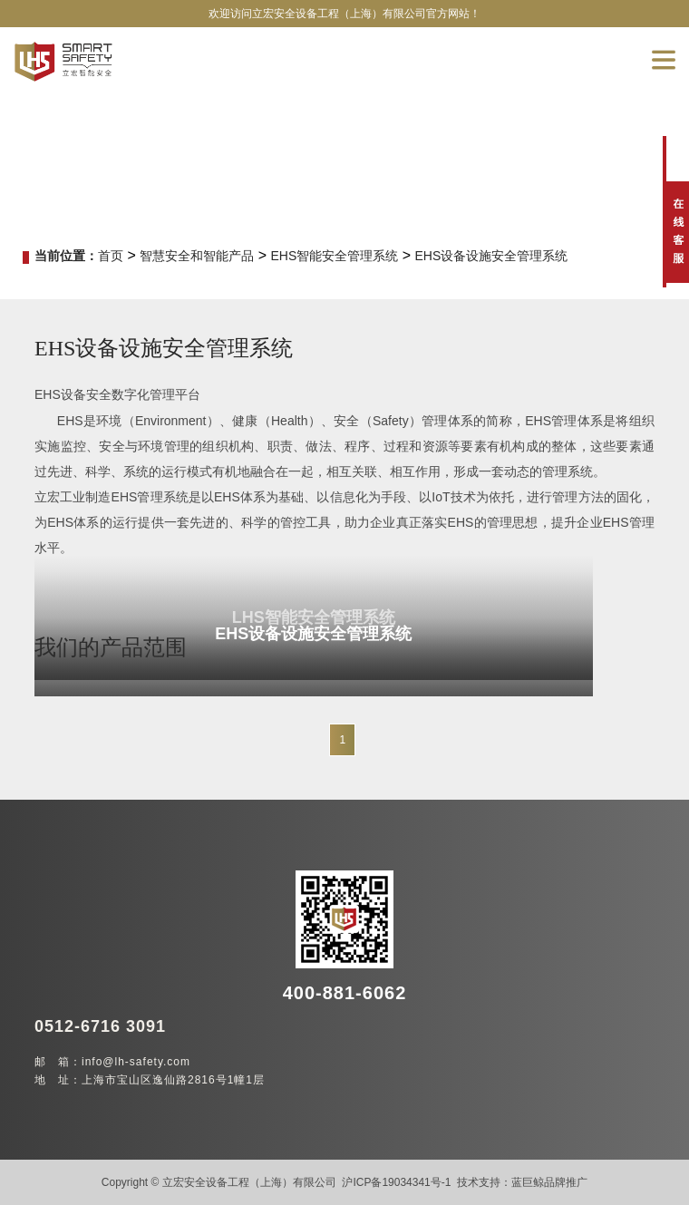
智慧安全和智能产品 (197, 255)
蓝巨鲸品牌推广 (549, 1182)
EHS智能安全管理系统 (334, 255)
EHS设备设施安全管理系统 (491, 255)
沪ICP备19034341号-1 (396, 1182)
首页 (110, 255)
